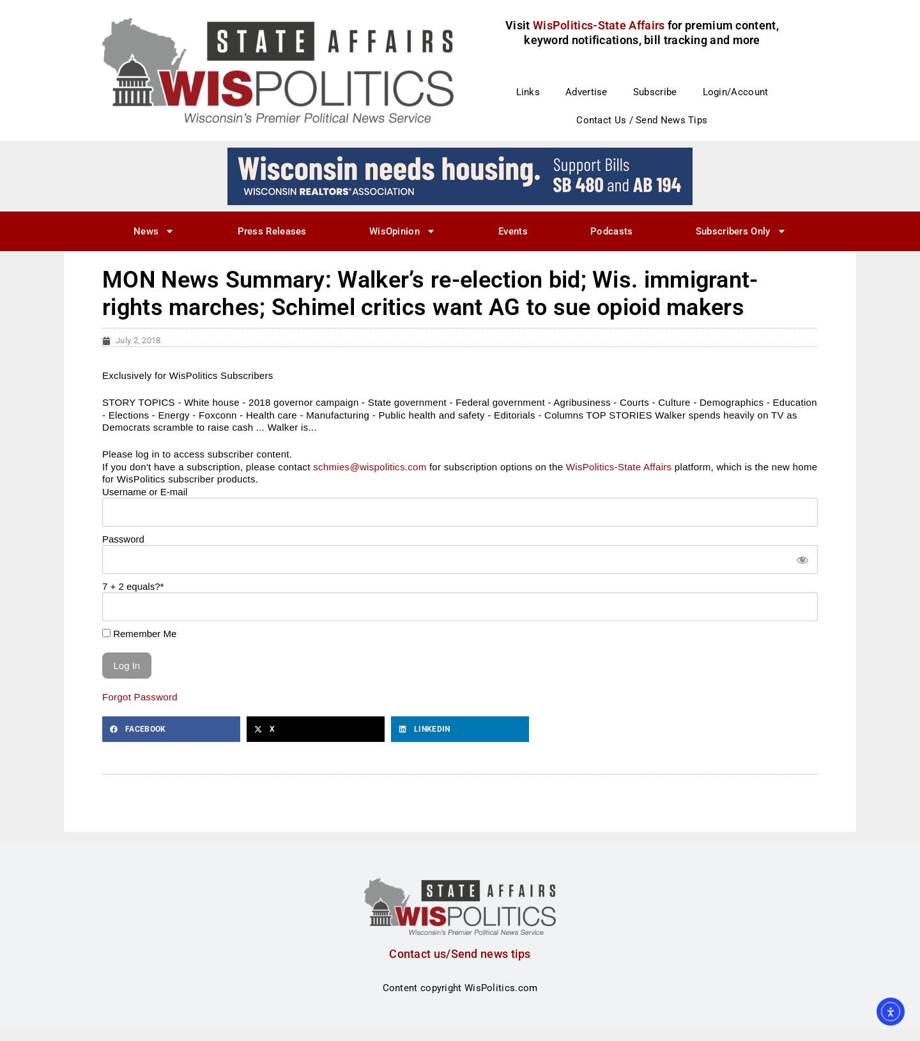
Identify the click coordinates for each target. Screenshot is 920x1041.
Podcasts (611, 231)
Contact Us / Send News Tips (641, 120)
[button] (171, 729)
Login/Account (736, 92)
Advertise (586, 92)
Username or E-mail (144, 491)
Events (513, 231)
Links (528, 92)
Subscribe (655, 92)
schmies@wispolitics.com (369, 466)
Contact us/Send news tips (460, 953)
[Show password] (802, 559)
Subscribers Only (741, 231)
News (154, 231)
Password (123, 539)
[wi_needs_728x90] (460, 175)
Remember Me (139, 633)
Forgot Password (140, 696)
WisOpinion (402, 231)
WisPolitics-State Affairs (619, 466)
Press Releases (272, 231)
